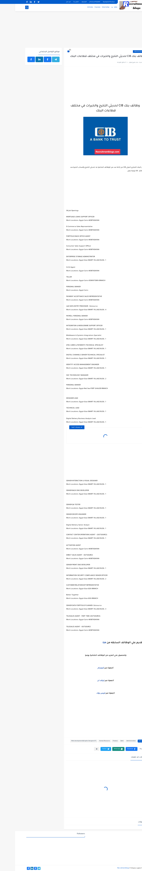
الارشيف (68, 2)
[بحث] (11, 7)
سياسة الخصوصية (94, 2)
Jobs (100, 7)
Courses (82, 7)
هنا (89, 642)
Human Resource (89, 741)
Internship (90, 7)
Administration (123, 51)
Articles (75, 7)
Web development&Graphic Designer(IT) (68, 741)
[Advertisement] (71, 30)
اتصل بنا (60, 2)
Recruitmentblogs (108, 868)
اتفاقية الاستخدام (79, 2)
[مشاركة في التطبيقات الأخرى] (81, 749)
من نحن (53, 2)
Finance (100, 741)
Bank (107, 741)
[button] (116, 749)
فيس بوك (85, 693)
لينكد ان (85, 681)
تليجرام (86, 668)
